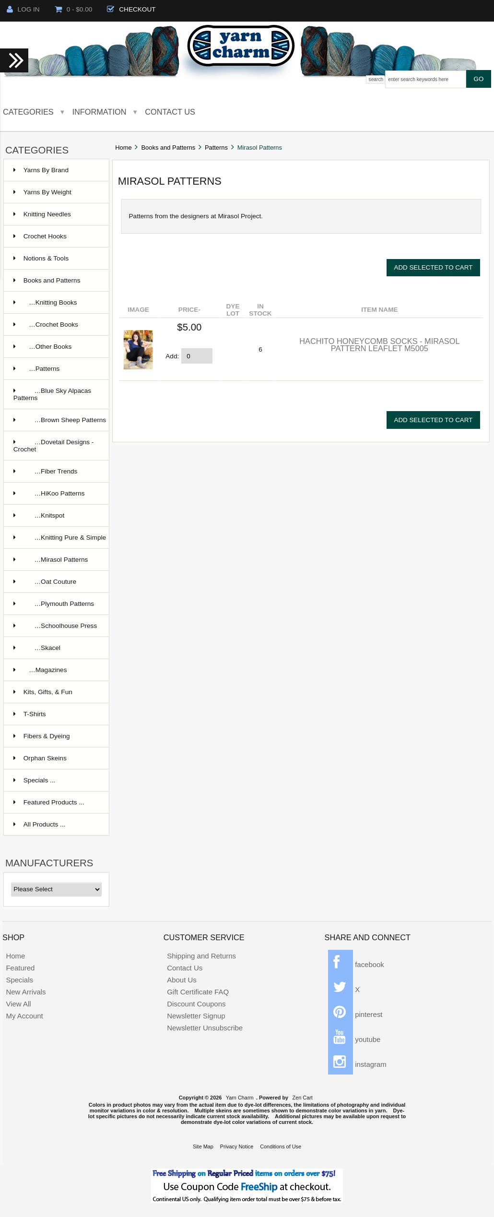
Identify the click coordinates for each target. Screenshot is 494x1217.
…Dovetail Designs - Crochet (53, 445)
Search (376, 79)
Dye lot (233, 310)
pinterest (355, 1014)
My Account (24, 1016)
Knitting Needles (42, 214)
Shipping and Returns (201, 956)
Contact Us (170, 111)
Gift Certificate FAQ (198, 992)
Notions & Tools (41, 258)
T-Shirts (29, 714)
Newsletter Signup (196, 1016)
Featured (20, 968)
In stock (260, 310)
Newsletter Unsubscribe (205, 1028)
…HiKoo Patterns (49, 493)
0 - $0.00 (74, 9)
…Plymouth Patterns (53, 603)
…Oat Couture (44, 581)
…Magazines (40, 669)
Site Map (203, 1146)
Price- (189, 309)
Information (99, 111)
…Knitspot (38, 515)
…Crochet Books (45, 324)
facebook (356, 964)
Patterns (216, 147)
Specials (19, 980)
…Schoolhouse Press (55, 625)
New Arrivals (26, 992)
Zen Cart (303, 1097)
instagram (357, 1064)
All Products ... (39, 824)
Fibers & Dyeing (41, 736)
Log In (23, 9)
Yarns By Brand (41, 170)
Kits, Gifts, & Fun (42, 692)
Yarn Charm (240, 1097)
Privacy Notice (237, 1146)
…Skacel (36, 647)
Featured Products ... (48, 802)
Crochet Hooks (40, 236)
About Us (182, 980)
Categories (28, 111)
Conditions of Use (280, 1146)
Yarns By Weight (42, 192)
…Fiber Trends (45, 471)
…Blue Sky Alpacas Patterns (52, 394)
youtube (354, 1039)
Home (123, 147)
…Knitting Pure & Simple (59, 537)
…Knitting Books (45, 302)
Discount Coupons (196, 1004)
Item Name (379, 309)
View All (18, 1004)
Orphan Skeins (40, 758)
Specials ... (34, 780)
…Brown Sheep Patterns (59, 420)
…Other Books (42, 346)
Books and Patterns (168, 147)
